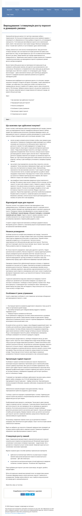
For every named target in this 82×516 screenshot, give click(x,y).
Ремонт (49, 9)
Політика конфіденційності (18, 513)
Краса (17, 9)
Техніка (56, 9)
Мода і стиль (26, 9)
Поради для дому (38, 9)
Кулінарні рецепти (67, 9)
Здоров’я (9, 9)
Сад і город (10, 14)
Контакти (7, 513)
